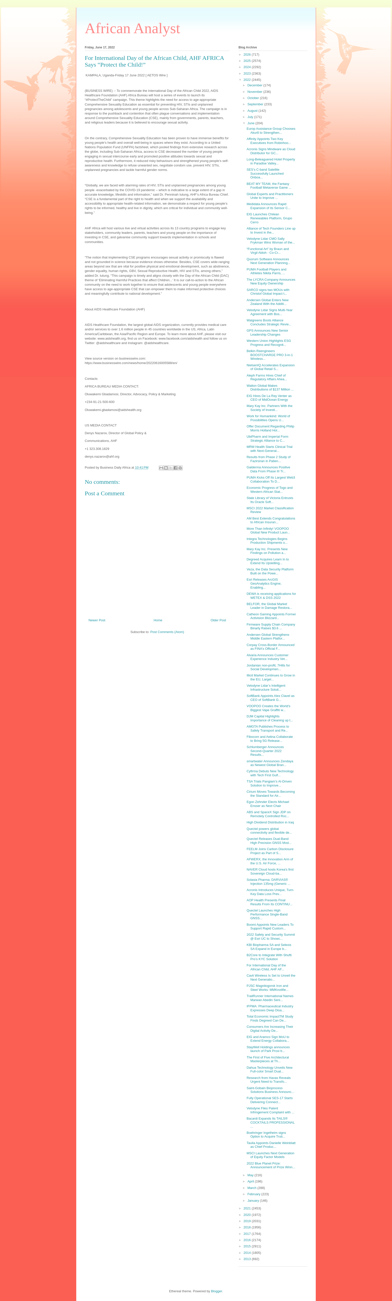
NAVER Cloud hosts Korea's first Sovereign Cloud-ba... (270, 871)
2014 (248, 1253)
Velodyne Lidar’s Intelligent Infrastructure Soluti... (265, 687)
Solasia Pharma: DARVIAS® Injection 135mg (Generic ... (268, 882)
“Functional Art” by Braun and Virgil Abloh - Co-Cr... (267, 251)
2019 (248, 1221)
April (251, 1181)
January (254, 1200)
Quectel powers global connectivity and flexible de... (269, 831)
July (251, 117)
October (254, 98)
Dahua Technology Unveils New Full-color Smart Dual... (269, 1069)
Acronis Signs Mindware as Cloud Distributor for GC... (270, 151)
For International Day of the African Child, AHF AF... (266, 967)
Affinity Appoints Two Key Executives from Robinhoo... (268, 141)
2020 (248, 1215)
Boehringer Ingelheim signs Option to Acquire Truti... (266, 1135)
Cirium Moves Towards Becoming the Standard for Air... (270, 793)
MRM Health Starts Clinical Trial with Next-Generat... (269, 449)
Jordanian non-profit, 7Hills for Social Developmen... (268, 667)
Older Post (218, 620)
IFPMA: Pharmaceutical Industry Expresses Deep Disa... (269, 1008)
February (255, 1194)
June (252, 123)
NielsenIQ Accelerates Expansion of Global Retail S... (270, 367)
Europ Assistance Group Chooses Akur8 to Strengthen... (270, 130)
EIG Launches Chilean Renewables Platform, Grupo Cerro (269, 218)
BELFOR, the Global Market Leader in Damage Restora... (269, 606)
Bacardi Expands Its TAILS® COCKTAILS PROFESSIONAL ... (270, 1122)
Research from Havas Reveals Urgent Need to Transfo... (268, 1080)
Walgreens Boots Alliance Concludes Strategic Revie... (268, 322)
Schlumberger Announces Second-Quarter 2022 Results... (265, 751)
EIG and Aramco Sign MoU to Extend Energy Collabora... (267, 1039)
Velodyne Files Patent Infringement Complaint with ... (270, 1110)
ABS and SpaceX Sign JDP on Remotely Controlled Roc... (268, 814)
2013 (248, 1259)
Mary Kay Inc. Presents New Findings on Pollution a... (267, 551)
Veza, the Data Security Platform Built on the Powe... (270, 571)
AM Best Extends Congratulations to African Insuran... (270, 520)
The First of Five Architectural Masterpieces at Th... (267, 1059)
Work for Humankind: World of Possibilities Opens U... (268, 418)
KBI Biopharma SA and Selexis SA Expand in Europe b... (268, 947)
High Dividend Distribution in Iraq (270, 822)
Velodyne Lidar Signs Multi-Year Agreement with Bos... (269, 312)
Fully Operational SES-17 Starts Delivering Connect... (269, 1100)
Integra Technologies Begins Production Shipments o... (267, 541)
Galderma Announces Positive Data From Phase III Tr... (268, 469)
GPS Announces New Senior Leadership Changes (267, 332)
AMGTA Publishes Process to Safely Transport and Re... (267, 728)
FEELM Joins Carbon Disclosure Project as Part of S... (270, 851)
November (256, 92)
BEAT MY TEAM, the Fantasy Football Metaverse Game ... (268, 186)
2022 (248, 80)
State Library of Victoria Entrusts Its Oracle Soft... (269, 500)
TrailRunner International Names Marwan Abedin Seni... (269, 998)
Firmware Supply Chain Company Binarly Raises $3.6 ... (270, 626)
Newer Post (96, 620)
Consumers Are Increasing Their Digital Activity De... (269, 1029)
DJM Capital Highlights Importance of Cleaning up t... (269, 718)
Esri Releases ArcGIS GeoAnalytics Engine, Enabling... (263, 583)
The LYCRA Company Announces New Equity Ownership (270, 281)
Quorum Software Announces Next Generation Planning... (268, 261)
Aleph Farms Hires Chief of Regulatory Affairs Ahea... (266, 377)
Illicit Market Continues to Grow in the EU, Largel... (270, 677)
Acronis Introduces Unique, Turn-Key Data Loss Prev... (270, 892)
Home (158, 620)
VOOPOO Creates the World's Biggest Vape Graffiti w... (268, 708)
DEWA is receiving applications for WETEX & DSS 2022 (271, 596)
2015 (248, 1246)
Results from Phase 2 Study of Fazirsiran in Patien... (268, 459)
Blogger (216, 1291)
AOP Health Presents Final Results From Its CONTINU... (269, 902)
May (251, 1175)
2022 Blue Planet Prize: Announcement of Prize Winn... (270, 1165)
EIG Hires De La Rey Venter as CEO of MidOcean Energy (269, 398)
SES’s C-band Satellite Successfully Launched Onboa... (265, 173)
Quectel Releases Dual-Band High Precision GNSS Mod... (268, 841)
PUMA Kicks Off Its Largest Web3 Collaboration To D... (270, 479)
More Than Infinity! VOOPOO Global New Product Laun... (268, 530)
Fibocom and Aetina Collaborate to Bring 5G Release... (269, 739)
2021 (248, 1208)
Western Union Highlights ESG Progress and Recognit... (268, 343)
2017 (248, 1234)
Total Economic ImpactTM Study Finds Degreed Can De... (269, 1018)
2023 (248, 73)
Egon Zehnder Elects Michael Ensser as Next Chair (267, 804)
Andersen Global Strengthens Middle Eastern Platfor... (267, 637)
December (256, 85)
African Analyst (132, 28)
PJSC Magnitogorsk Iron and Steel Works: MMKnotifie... (267, 988)
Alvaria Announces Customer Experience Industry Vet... (267, 657)
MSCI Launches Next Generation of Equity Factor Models (270, 1155)
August (253, 111)
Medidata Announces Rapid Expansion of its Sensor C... (268, 206)
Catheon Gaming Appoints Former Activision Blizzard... (271, 616)
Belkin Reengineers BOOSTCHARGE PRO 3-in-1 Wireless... (269, 355)
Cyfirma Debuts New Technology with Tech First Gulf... (270, 773)
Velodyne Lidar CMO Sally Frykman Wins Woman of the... (270, 241)
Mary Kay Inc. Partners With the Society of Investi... (269, 408)
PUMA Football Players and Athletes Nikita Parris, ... (266, 271)
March (253, 1188)
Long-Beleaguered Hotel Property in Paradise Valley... (270, 161)
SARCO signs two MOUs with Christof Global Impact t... (267, 292)
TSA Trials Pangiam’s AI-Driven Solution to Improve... (269, 783)
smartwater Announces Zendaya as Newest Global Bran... (269, 763)
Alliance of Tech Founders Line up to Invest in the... (271, 230)
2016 (248, 1240)
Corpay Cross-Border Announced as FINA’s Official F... (270, 647)
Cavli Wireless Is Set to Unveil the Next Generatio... (270, 977)
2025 (248, 61)
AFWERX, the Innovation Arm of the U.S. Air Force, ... (269, 861)
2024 (248, 67)
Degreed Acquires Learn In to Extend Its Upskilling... (267, 561)
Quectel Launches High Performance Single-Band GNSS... (267, 914)
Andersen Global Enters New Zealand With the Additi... (267, 302)
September (256, 104)
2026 (248, 54)
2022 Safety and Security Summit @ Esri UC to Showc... (270, 936)
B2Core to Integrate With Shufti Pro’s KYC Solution (269, 957)
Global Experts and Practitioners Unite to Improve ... (269, 196)
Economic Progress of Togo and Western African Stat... (269, 490)
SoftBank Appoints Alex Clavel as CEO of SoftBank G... (270, 698)
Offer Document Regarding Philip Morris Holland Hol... (270, 428)
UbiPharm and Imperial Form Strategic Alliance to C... (267, 438)
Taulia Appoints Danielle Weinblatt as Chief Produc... (271, 1145)
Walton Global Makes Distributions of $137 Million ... (270, 387)
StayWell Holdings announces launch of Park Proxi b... (268, 1049)
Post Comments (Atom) (167, 632)
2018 (248, 1227)
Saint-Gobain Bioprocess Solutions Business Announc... (270, 1090)
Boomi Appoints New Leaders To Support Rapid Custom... (270, 926)
